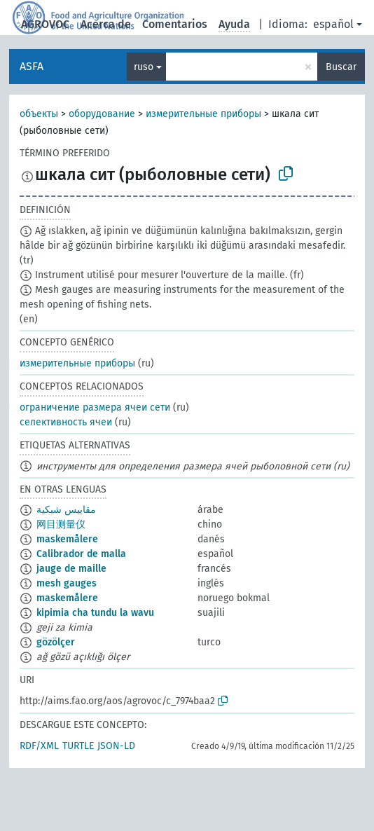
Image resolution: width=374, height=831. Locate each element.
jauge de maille (71, 569)
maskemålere (67, 539)
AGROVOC (45, 24)
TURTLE (78, 746)
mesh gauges (66, 583)
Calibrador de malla (81, 554)
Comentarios (174, 24)
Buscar (341, 67)
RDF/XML (39, 746)
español (333, 24)
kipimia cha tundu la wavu (95, 613)
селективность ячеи (66, 422)
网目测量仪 (60, 524)
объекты (39, 114)
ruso (143, 67)
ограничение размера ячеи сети (95, 407)
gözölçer (55, 642)
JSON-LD (116, 746)
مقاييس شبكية (66, 510)
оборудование (102, 114)
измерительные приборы (203, 114)
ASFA (31, 66)
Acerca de (106, 24)
